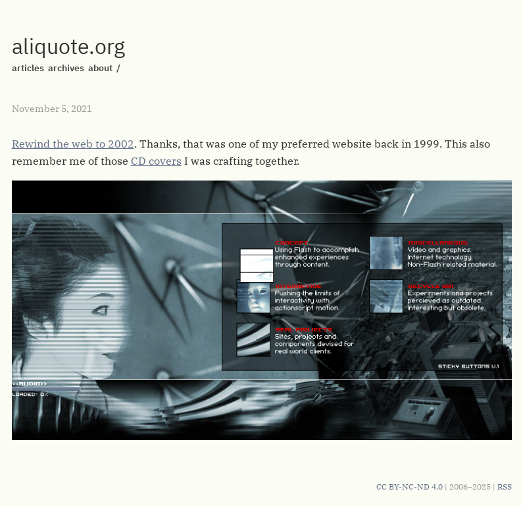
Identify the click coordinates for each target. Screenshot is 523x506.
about (100, 68)
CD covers (156, 160)
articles (28, 68)
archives (66, 68)
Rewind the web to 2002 (73, 143)
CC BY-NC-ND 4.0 (409, 487)
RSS (504, 487)
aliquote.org (68, 46)
